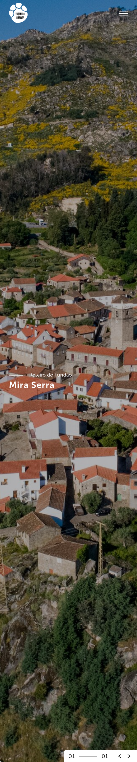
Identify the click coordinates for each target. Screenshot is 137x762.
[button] (129, 756)
